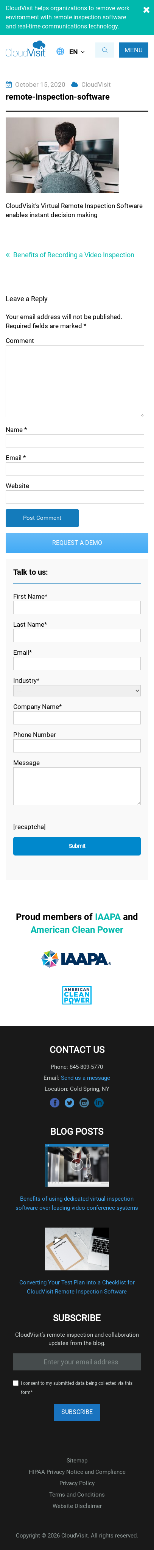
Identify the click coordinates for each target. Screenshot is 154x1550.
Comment (20, 340)
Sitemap (77, 1460)
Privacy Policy (77, 1483)
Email (16, 457)
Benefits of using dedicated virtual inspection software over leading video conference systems (77, 1203)
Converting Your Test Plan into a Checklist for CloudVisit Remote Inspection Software (77, 1287)
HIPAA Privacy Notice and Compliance (77, 1472)
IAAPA (108, 917)
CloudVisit (96, 84)
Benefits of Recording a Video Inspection (73, 255)
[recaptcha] (29, 827)
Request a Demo (77, 542)
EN (73, 52)
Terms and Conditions (77, 1494)
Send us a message (85, 1078)
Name (16, 429)
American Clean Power (77, 929)
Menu (133, 50)
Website (17, 486)
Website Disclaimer (77, 1506)
